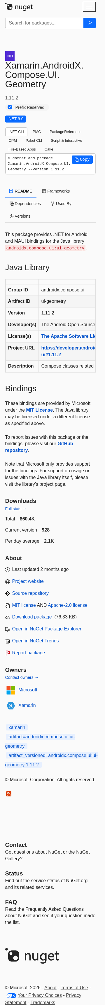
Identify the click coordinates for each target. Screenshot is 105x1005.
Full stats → (16, 508)
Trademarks (42, 1002)
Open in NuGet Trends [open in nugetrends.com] (35, 640)
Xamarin (27, 705)
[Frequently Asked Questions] (11, 902)
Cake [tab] (49, 149)
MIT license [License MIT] (24, 605)
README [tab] (21, 191)
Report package (28, 652)
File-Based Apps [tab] (22, 149)
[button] (82, 159)
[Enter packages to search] (44, 23)
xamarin (17, 727)
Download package (32, 616)
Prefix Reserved (30, 107)
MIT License (39, 410)
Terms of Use (74, 987)
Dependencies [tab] (25, 204)
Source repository (30, 593)
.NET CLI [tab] (16, 132)
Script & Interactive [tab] (66, 140)
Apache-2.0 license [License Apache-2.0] (68, 605)
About (50, 987)
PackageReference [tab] (65, 132)
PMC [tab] (37, 132)
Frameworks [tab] (56, 191)
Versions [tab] (20, 216)
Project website (28, 581)
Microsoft (27, 689)
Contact (16, 845)
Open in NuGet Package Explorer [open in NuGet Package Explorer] (46, 628)
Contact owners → (22, 677)
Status (14, 873)
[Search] (89, 23)
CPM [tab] (13, 140)
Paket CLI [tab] (34, 140)
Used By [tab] (61, 204)
